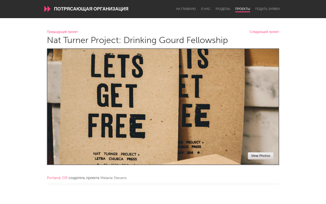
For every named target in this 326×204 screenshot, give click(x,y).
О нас (205, 9)
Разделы (223, 9)
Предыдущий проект (62, 32)
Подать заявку (267, 9)
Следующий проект (264, 32)
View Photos (260, 156)
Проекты (242, 9)
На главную (186, 9)
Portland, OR (57, 178)
